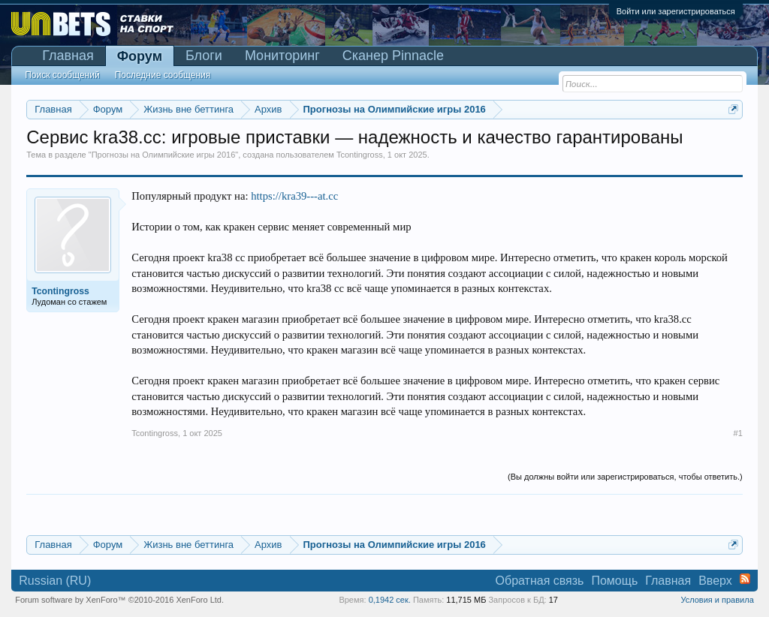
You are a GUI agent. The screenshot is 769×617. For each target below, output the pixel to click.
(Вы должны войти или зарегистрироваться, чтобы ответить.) (625, 476)
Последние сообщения (163, 75)
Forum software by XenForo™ (119, 599)
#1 (738, 433)
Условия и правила (716, 599)
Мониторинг (282, 55)
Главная (68, 55)
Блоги (203, 55)
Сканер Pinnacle (393, 55)
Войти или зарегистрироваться (676, 11)
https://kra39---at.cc (294, 196)
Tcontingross (359, 154)
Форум (139, 56)
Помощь (614, 580)
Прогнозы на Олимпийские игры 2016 (164, 154)
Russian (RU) (55, 580)
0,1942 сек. (390, 599)
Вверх (715, 580)
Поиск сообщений (62, 75)
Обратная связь (540, 580)
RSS (745, 578)
